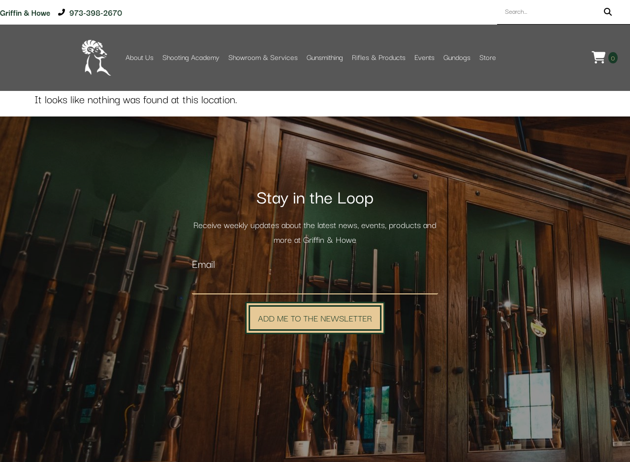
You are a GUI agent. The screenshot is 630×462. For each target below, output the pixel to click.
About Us (140, 58)
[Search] (608, 12)
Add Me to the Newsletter (315, 317)
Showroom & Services (263, 58)
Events (424, 58)
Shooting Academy (191, 58)
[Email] (315, 284)
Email (203, 265)
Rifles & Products (379, 58)
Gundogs (457, 58)
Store (487, 58)
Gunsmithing (325, 58)
